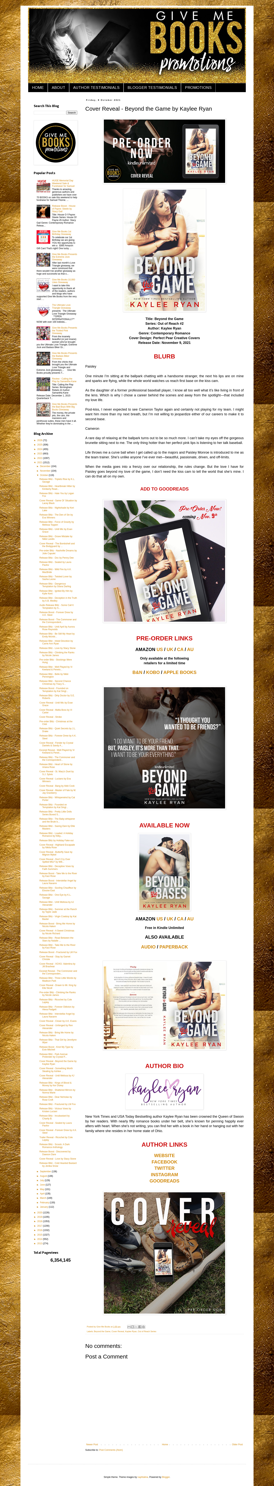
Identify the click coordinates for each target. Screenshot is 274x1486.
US (160, 649)
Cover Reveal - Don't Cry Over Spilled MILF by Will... (54, 860)
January (44, 1207)
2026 (40, 440)
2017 (40, 1226)
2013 (40, 1243)
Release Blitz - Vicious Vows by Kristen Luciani (55, 1110)
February (45, 1202)
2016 (40, 1230)
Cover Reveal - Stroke (50, 717)
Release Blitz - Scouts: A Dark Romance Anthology (54, 1145)
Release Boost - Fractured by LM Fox (58, 952)
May (42, 1189)
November (45, 471)
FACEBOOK (164, 1161)
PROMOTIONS (198, 87)
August (44, 1176)
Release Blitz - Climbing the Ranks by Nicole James (56, 654)
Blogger (166, 1477)
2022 (40, 458)
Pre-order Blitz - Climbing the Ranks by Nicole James (57, 993)
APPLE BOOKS (179, 672)
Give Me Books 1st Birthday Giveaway (61, 233)
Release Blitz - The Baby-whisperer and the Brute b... (57, 820)
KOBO (153, 672)
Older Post (237, 1444)
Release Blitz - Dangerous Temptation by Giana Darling (55, 585)
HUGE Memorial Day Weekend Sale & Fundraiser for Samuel (63, 183)
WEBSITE (164, 1155)
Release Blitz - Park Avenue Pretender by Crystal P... (53, 1055)
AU (190, 649)
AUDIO (148, 946)
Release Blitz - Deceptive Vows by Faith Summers (56, 867)
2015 (40, 1234)
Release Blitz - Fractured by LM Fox (57, 1104)
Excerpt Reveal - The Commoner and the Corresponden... (58, 972)
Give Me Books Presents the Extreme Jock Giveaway (64, 257)
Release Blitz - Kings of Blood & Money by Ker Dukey (55, 1084)
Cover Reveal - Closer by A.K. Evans (58, 1021)
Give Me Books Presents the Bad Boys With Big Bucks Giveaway (64, 407)
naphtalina (143, 1477)
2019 (40, 1217)
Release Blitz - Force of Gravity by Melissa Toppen (56, 523)
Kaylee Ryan (131, 1331)
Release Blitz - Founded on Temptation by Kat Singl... (53, 806)
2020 (40, 1212)
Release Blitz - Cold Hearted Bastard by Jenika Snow (58, 1164)
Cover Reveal (118, 1331)
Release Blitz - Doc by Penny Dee (56, 557)
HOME (38, 87)
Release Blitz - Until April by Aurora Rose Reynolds (57, 628)
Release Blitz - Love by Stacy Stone (57, 648)
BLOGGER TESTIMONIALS (152, 87)
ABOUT (58, 87)
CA (180, 649)
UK (170, 649)
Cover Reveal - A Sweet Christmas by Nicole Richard (56, 932)
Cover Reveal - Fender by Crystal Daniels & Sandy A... (56, 744)
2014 (40, 1239)
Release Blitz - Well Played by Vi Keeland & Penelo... (55, 668)
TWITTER (164, 1168)
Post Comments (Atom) (111, 1450)
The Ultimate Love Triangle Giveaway (61, 306)
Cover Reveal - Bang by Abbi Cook (56, 786)
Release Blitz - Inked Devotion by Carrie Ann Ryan (56, 642)
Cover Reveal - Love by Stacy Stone (57, 1158)
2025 (40, 444)
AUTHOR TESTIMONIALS (96, 87)
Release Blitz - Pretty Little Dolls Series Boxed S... (55, 813)
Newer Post (92, 1444)
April (42, 1193)
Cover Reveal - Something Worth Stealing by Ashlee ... (56, 1069)
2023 (40, 453)
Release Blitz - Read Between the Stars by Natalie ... (56, 939)
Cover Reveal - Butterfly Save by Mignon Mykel (55, 853)
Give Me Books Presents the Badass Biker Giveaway (64, 356)
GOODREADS (164, 1180)
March (43, 1198)
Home (165, 1444)
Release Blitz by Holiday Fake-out (56, 840)
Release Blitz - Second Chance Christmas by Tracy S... (55, 682)
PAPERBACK (174, 946)
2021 (40, 462)
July (42, 1180)
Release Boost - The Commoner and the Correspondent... (57, 621)
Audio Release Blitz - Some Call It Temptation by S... (56, 606)
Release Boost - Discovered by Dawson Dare (55, 1153)
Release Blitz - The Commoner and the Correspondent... (57, 758)
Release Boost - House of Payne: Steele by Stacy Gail (63, 209)
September (46, 1171)
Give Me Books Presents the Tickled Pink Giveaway (64, 330)
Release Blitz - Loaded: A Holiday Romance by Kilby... (56, 834)
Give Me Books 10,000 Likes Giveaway (63, 281)
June (42, 1184)
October (44, 475)
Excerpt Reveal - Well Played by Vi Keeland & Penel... (56, 751)
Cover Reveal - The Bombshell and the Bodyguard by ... (57, 545)
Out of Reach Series (147, 1331)
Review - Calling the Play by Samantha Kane (64, 380)
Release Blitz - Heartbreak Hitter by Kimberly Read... (57, 487)
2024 (40, 449)
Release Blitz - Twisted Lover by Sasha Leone (55, 578)
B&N (137, 672)
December (45, 466)
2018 (40, 1221)
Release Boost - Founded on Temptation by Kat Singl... (53, 689)
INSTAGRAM (164, 1174)
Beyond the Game (102, 1331)
